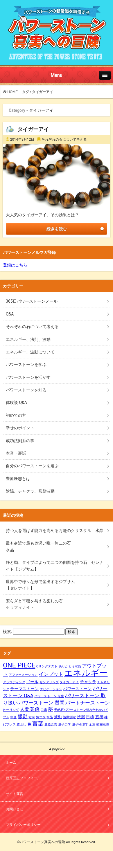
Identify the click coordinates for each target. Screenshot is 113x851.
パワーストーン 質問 (41, 703)
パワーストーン (77, 688)
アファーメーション (23, 675)
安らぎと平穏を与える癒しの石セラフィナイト (34, 604)
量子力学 (64, 724)
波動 (58, 716)
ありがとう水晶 (70, 666)
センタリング (49, 682)
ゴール (32, 681)
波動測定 (69, 717)
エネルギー (85, 673)
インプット (51, 674)
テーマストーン (24, 688)
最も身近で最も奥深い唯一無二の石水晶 (38, 546)
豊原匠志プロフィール (23, 778)
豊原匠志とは (18, 478)
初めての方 (16, 415)
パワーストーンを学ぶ (26, 364)
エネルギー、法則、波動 (28, 339)
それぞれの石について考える (64, 139)
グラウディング (14, 682)
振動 (23, 716)
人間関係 (30, 709)
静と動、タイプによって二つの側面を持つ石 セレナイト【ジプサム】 (54, 565)
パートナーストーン (87, 703)
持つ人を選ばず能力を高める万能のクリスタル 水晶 (54, 530)
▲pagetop (57, 749)
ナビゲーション (51, 689)
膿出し (21, 724)
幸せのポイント (20, 428)
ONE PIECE (19, 665)
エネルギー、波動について (30, 352)
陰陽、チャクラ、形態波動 (30, 491)
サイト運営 (14, 794)
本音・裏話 (16, 453)
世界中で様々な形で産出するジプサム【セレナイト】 (40, 584)
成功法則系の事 (20, 440)
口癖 (44, 710)
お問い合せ (14, 809)
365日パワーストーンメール (32, 301)
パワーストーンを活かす (28, 377)
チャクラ (88, 681)
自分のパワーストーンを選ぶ (32, 465)
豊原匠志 (50, 724)
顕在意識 (102, 724)
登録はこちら (15, 265)
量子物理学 (80, 724)
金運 (92, 724)
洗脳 (81, 716)
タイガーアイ (33, 129)
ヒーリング (11, 710)
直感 (99, 716)
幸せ (13, 717)
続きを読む (56, 228)
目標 (90, 716)
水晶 (49, 717)
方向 (31, 717)
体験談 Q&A (16, 402)
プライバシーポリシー (23, 825)
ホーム (11, 763)
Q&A (10, 314)
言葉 (37, 724)
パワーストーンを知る (26, 390)
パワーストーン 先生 (49, 696)
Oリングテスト (47, 666)
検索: (7, 631)
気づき (41, 717)
